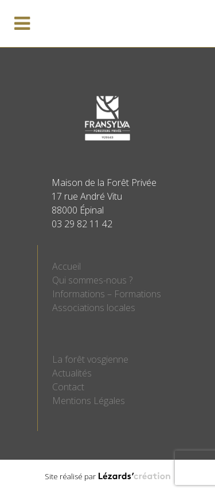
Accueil (66, 266)
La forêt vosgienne (90, 359)
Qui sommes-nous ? (92, 280)
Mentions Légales (88, 400)
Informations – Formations (106, 294)
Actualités (72, 373)
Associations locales (93, 307)
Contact (68, 387)
